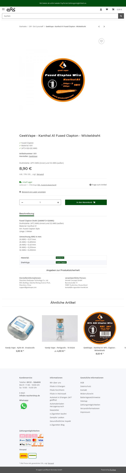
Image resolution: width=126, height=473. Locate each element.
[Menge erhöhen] (58, 202)
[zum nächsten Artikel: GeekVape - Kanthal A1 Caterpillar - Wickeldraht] (104, 26)
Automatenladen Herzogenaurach (57, 405)
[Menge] (40, 202)
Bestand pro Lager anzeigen (32, 192)
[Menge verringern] (22, 202)
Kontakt (83, 390)
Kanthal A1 (60, 258)
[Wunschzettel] (107, 9)
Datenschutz (85, 386)
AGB (82, 382)
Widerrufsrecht (86, 393)
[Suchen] (60, 16)
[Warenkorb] (117, 9)
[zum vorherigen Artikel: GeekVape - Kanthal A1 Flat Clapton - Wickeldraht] (99, 26)
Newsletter (54, 410)
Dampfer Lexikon (57, 417)
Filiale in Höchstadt (58, 393)
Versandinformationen (90, 408)
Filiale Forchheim (57, 390)
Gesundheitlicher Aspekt (60, 421)
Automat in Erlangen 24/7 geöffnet (61, 398)
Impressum (85, 412)
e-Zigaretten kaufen (58, 414)
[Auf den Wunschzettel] (101, 41)
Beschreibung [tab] (26, 213)
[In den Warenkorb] (21, 35)
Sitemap (83, 401)
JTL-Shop (113, 470)
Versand (40, 174)
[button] (101, 9)
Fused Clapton (61, 262)
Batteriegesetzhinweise (90, 397)
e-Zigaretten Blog (57, 425)
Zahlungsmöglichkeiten (90, 405)
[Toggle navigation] (3, 8)
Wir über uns (55, 382)
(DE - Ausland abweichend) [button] (46, 185)
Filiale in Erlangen (57, 386)
